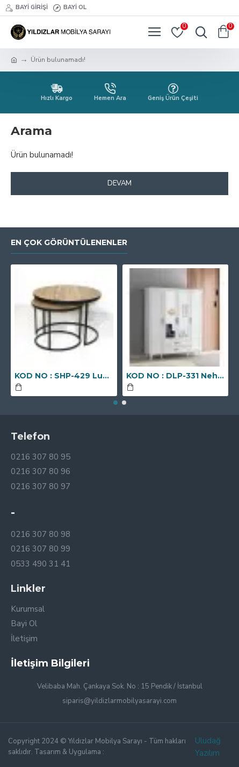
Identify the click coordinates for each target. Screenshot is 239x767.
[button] (115, 402)
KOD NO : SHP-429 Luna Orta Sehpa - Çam (64, 376)
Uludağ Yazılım (208, 746)
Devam (119, 183)
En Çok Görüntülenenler (69, 242)
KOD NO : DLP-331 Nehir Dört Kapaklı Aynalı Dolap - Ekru (175, 376)
